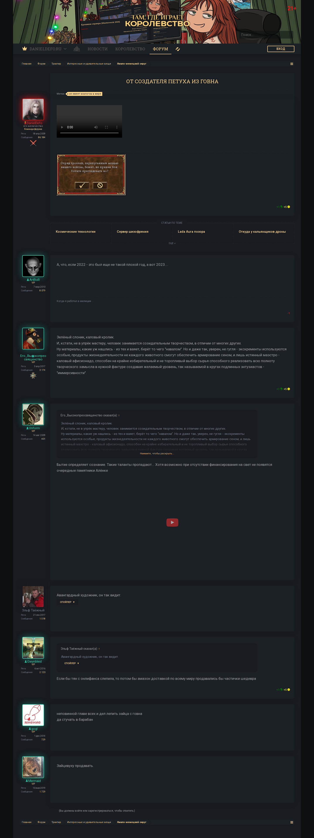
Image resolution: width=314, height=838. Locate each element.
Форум (160, 48)
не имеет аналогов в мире (84, 94)
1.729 (42, 792)
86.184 (41, 137)
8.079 (42, 290)
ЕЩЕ (172, 243)
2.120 (42, 672)
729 (43, 739)
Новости (98, 48)
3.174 (42, 370)
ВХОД (280, 49)
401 (43, 439)
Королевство (130, 48)
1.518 (42, 618)
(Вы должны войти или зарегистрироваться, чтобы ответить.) (97, 810)
